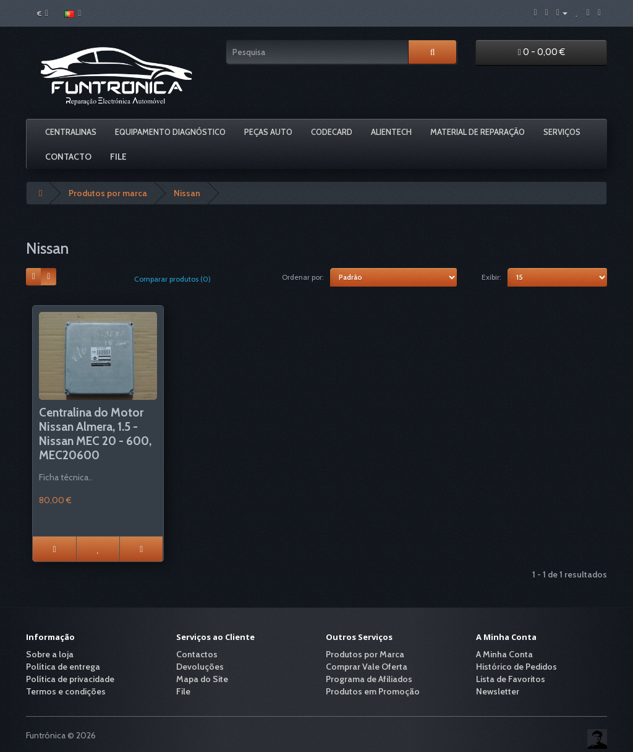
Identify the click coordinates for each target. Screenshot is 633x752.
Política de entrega (63, 666)
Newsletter (497, 691)
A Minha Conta (504, 654)
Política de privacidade (70, 679)
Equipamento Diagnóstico (170, 132)
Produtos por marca (108, 193)
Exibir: (491, 277)
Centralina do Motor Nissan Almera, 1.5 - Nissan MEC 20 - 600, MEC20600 (95, 433)
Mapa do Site (202, 679)
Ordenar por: (303, 277)
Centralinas (70, 132)
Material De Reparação (477, 132)
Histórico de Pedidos (516, 666)
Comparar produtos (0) (172, 278)
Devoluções (200, 666)
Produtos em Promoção (373, 691)
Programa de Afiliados (369, 679)
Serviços (561, 132)
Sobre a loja (50, 654)
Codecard (331, 132)
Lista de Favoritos (510, 679)
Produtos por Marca (365, 654)
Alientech (391, 132)
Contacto (68, 156)
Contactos (197, 654)
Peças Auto (268, 132)
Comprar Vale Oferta (366, 666)
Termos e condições (66, 691)
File (118, 156)
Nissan (187, 193)
